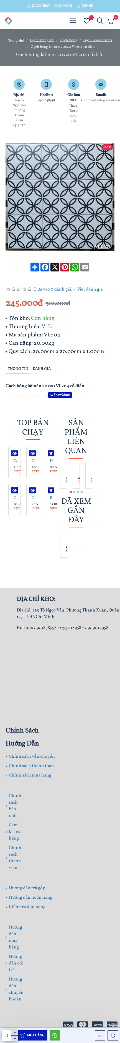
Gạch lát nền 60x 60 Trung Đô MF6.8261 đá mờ (34, 461)
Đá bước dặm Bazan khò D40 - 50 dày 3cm (52, 461)
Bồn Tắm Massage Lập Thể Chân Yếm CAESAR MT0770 (52, 498)
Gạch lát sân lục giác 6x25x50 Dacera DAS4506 (16, 498)
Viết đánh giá (90, 289)
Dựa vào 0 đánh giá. (53, 289)
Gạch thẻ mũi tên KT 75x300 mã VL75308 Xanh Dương (34, 498)
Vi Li (47, 327)
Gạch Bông (68, 40)
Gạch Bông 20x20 (97, 40)
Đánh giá (42, 369)
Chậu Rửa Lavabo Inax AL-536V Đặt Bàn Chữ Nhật (16, 461)
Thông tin (18, 369)
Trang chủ (16, 40)
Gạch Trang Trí (42, 40)
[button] (71, 492)
